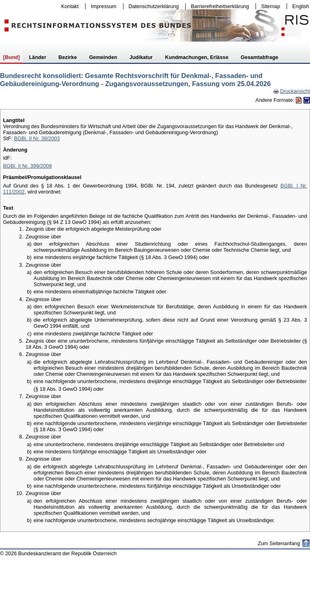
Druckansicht (291, 91)
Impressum (102, 6)
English (300, 6)
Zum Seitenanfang (279, 543)
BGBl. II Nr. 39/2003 (37, 138)
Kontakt (68, 6)
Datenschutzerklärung (152, 6)
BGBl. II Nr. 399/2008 (27, 166)
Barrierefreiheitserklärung (218, 6)
